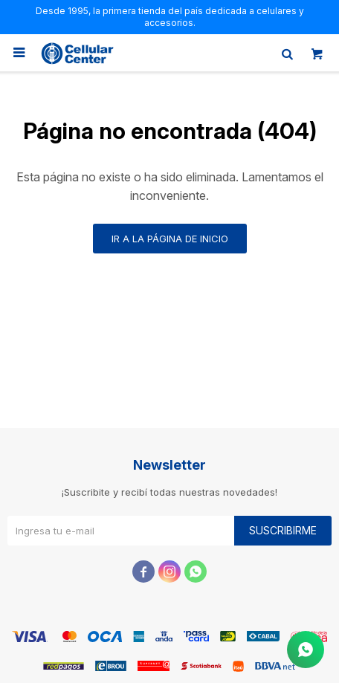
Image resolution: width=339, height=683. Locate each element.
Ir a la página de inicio (170, 239)
